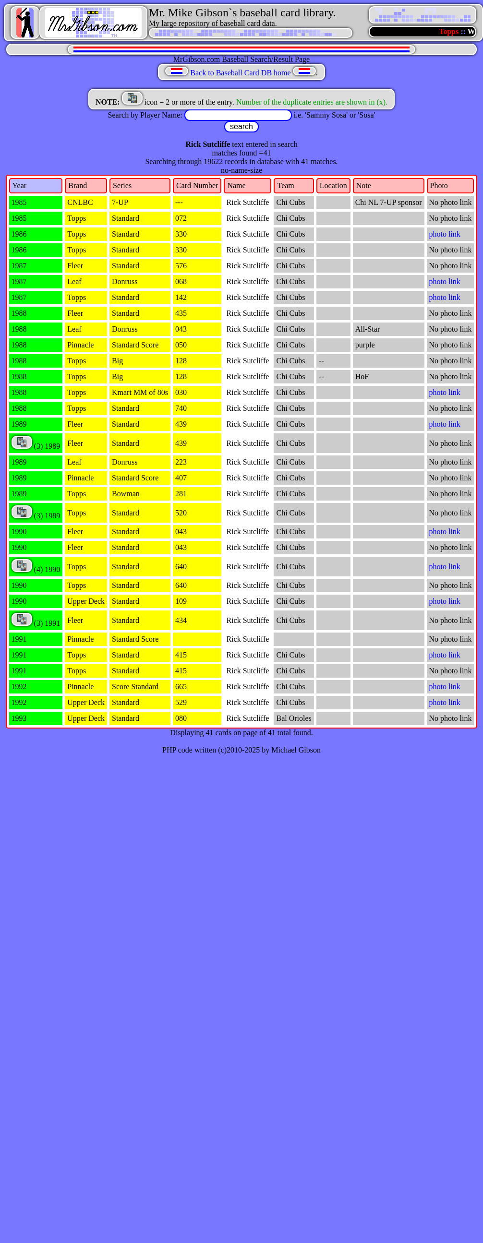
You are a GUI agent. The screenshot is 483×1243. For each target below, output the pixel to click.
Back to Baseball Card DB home (240, 73)
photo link (444, 234)
